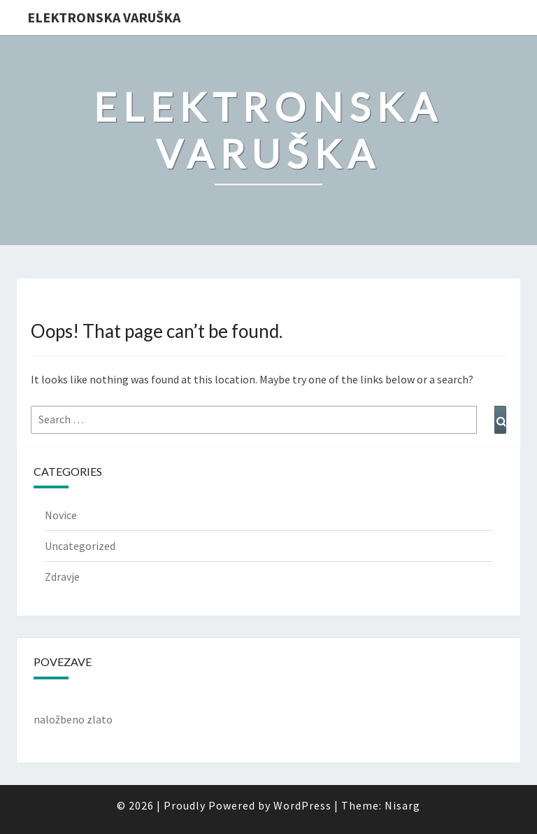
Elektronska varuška (103, 17)
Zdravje (62, 577)
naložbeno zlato (73, 719)
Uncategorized (80, 546)
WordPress (302, 805)
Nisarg (402, 805)
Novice (61, 515)
